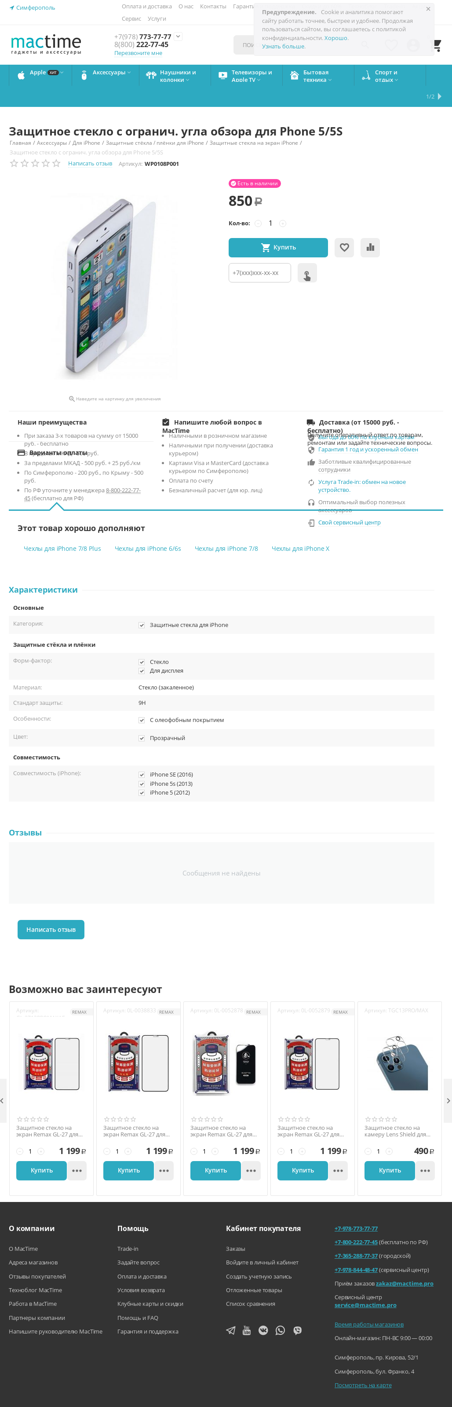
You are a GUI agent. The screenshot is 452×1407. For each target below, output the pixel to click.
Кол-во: (239, 202)
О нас (186, 6)
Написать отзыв (90, 142)
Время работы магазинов (369, 1303)
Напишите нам (112, 1403)
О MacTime (23, 1227)
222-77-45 (141, 44)
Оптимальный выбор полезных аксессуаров (361, 485)
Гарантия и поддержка (147, 1310)
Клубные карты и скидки (150, 1282)
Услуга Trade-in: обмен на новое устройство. (362, 465)
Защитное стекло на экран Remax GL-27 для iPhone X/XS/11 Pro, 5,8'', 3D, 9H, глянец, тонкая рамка (135, 1110)
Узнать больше (283, 46)
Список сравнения (250, 1282)
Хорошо (335, 38)
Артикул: (130, 143)
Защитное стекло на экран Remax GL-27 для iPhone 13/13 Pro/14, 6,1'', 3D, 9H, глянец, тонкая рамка (224, 1110)
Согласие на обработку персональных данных (383, 1403)
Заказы (235, 1227)
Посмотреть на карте (363, 1364)
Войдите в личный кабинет (262, 1241)
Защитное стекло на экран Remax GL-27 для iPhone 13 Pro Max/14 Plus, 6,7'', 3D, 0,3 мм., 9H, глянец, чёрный (49, 1110)
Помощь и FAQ (137, 1297)
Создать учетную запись (259, 1255)
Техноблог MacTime (35, 1269)
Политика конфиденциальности (261, 1403)
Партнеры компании (37, 1297)
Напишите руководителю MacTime (55, 1310)
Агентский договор (175, 1403)
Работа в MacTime (33, 1282)
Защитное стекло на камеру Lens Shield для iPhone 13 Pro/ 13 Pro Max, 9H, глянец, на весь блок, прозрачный (397, 1110)
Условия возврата (141, 1269)
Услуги (157, 18)
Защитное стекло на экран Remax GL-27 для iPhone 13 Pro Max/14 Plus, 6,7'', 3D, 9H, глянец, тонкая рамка (310, 1110)
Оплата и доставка (147, 6)
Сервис (131, 18)
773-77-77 (143, 36)
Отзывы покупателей (37, 1255)
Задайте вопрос (138, 1241)
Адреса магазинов (33, 1241)
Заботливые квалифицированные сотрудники (364, 444)
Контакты (213, 6)
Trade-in (128, 1227)
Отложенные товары (254, 1269)
